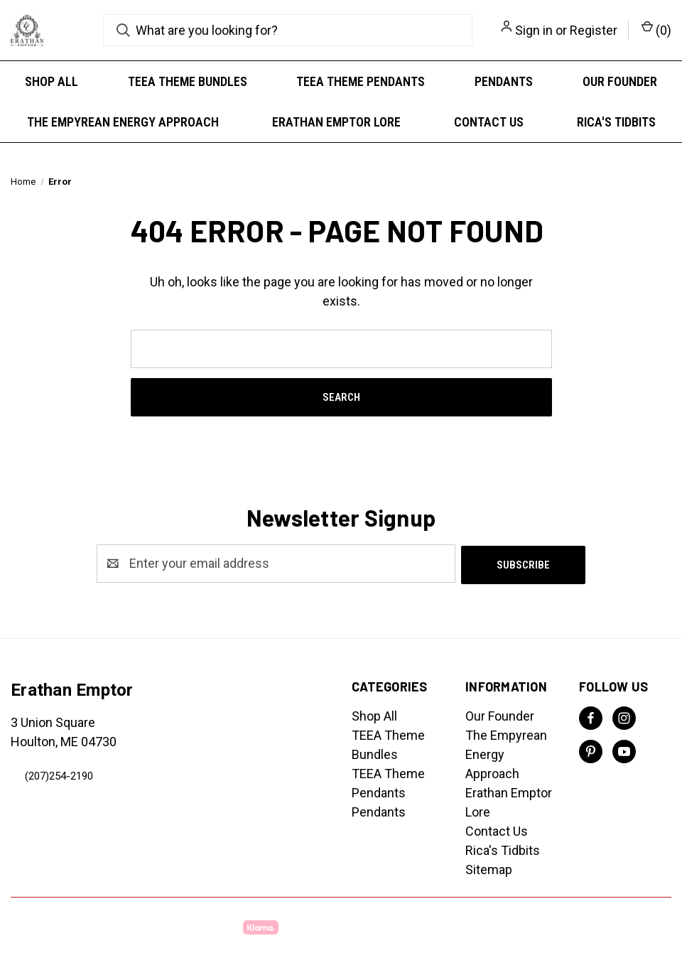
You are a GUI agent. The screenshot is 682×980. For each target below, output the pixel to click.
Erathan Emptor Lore (336, 121)
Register (593, 30)
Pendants (504, 81)
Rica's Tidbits (616, 121)
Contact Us (489, 121)
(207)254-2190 (59, 774)
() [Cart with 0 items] (656, 29)
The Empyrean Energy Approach (123, 121)
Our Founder (620, 81)
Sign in (534, 30)
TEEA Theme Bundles (187, 81)
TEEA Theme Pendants (360, 81)
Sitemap (488, 868)
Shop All (51, 81)
